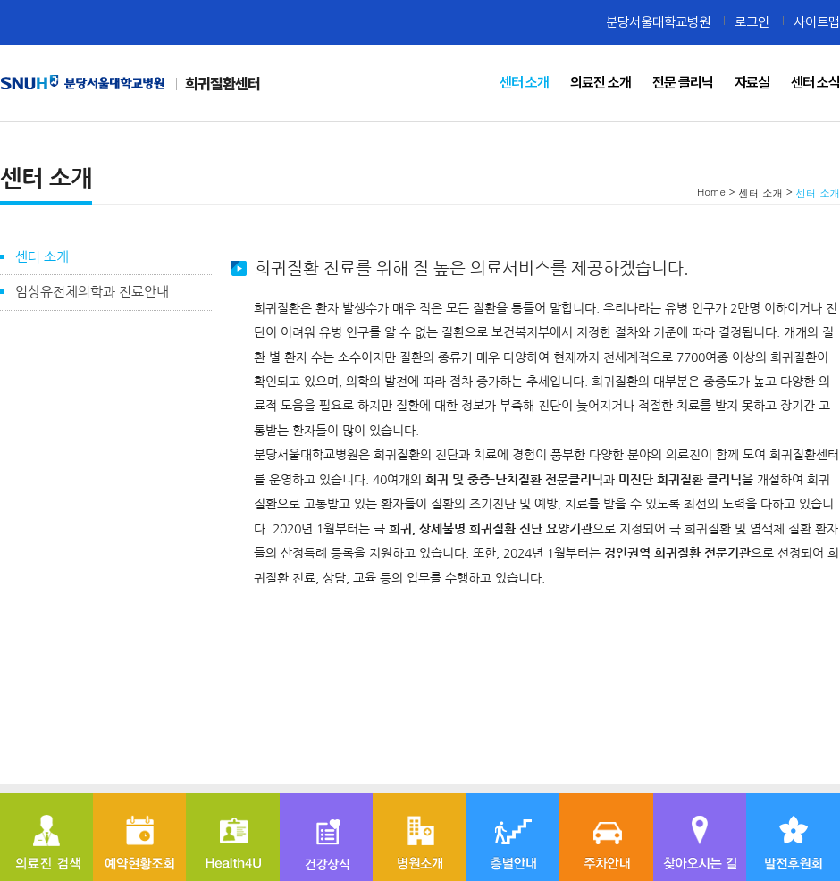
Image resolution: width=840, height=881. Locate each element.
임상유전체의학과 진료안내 (92, 291)
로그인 (752, 21)
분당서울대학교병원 (658, 21)
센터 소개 (42, 257)
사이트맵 (817, 21)
